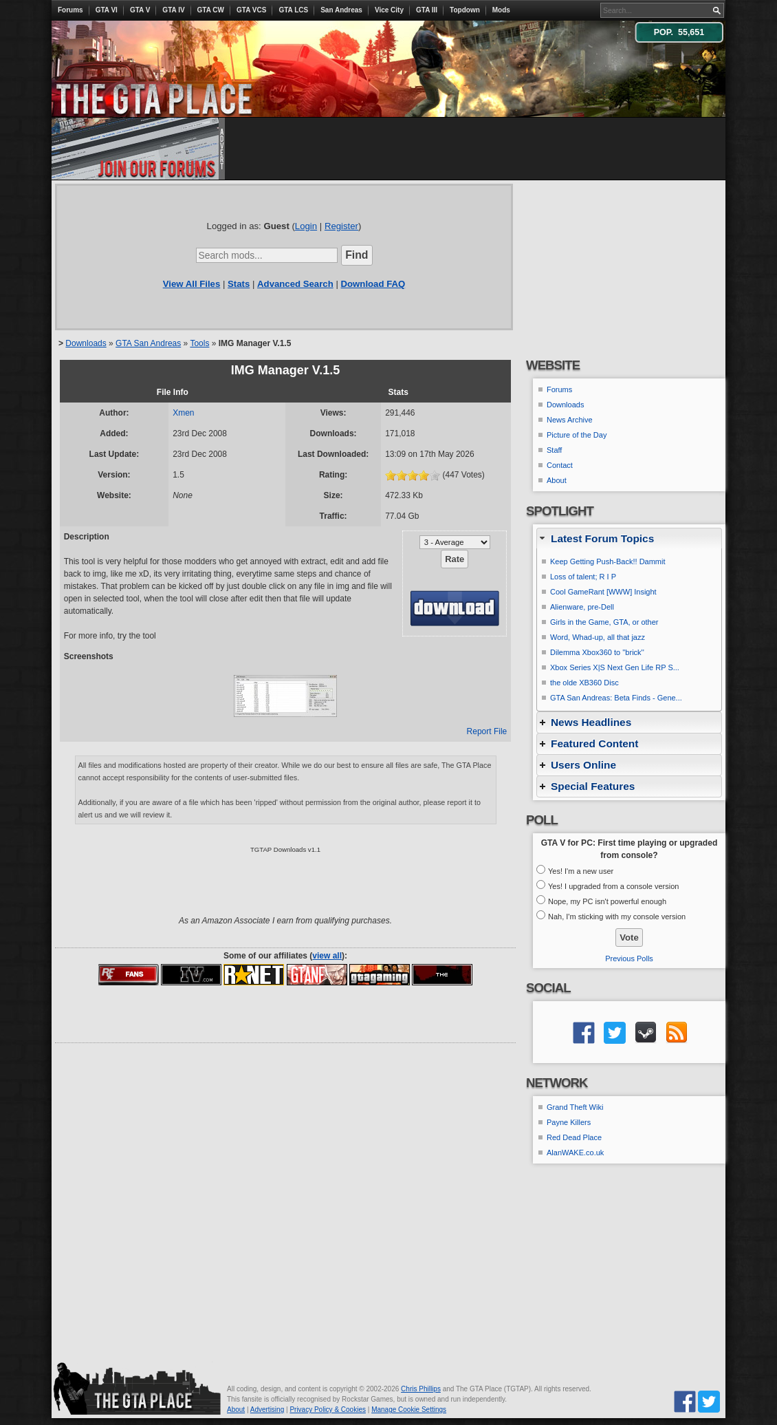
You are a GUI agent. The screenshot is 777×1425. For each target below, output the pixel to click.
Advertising (267, 1409)
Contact (560, 465)
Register (341, 226)
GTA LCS (293, 10)
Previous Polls (629, 958)
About (557, 480)
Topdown (465, 10)
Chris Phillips (421, 1389)
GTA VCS (251, 10)
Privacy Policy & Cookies (327, 1409)
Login (306, 226)
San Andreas (341, 10)
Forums (70, 10)
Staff (554, 450)
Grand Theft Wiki (575, 1107)
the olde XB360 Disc (584, 682)
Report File (487, 731)
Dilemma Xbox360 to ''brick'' (597, 652)
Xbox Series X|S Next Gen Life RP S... (614, 667)
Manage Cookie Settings (408, 1409)
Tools (199, 343)
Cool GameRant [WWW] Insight (603, 592)
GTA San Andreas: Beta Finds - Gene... (616, 698)
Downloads (85, 343)
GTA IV (173, 10)
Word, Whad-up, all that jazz (597, 637)
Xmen (183, 413)
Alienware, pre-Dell (582, 607)
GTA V (140, 10)
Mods (501, 10)
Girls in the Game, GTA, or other (604, 622)
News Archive (570, 420)
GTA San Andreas (148, 343)
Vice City (389, 10)
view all (327, 956)
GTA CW (210, 10)
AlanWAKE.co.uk (575, 1152)
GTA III (426, 10)
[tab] (629, 538)
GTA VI (107, 10)
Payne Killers (569, 1122)
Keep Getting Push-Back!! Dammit (608, 561)
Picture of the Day (576, 435)
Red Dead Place (574, 1137)
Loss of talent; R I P (583, 576)
